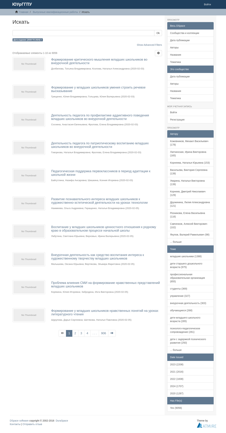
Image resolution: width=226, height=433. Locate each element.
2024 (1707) (176, 386)
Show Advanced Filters (149, 44)
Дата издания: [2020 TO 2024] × (28, 40)
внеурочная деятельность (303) (188, 303)
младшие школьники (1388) (186, 256)
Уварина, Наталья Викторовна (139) (187, 182)
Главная (23, 12)
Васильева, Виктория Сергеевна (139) (188, 172)
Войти (173, 112)
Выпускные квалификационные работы (55, 12)
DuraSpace (62, 420)
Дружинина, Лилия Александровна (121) (190, 204)
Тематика (175, 62)
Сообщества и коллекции (184, 33)
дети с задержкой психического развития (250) (188, 341)
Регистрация (177, 119)
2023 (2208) (176, 364)
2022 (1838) (176, 379)
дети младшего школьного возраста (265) (185, 319)
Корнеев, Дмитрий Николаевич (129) (188, 193)
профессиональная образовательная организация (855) (187, 278)
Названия (175, 54)
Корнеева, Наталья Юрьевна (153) (190, 162)
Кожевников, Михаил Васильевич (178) (189, 143)
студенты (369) (178, 288)
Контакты (15, 424)
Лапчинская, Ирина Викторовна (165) (188, 154)
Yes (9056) (176, 408)
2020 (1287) (176, 393)
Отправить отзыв (32, 424)
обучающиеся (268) (181, 310)
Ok (158, 33)
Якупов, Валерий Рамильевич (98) (189, 234)
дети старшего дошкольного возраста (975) (186, 265)
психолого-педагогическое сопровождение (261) (185, 330)
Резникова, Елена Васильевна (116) (187, 215)
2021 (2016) (176, 371)
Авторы (174, 47)
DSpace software (19, 420)
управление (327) (180, 295)
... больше (176, 241)
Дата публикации (180, 40)
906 (103, 333)
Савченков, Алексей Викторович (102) (188, 225)
